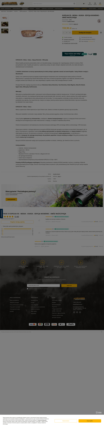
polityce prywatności (42, 420)
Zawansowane (65, 420)
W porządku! (90, 420)
